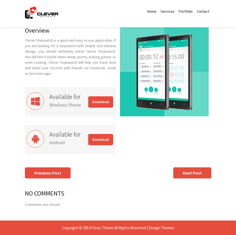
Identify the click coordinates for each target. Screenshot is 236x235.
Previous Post (47, 173)
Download (100, 102)
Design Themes (161, 227)
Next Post (192, 173)
